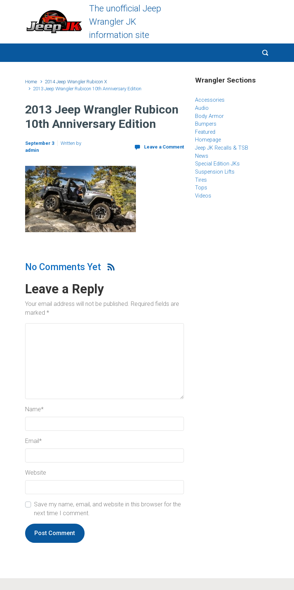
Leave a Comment (164, 147)
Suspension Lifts (215, 172)
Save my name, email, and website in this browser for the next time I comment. (107, 509)
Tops (201, 188)
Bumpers (205, 124)
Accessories (210, 100)
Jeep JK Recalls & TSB (221, 148)
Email (33, 440)
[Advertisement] (241, 265)
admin (32, 150)
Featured (205, 132)
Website (35, 472)
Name (34, 409)
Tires (201, 180)
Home (31, 81)
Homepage (208, 140)
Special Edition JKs (217, 164)
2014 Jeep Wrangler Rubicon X (76, 81)
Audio (202, 108)
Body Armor (209, 116)
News (201, 156)
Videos (203, 196)
